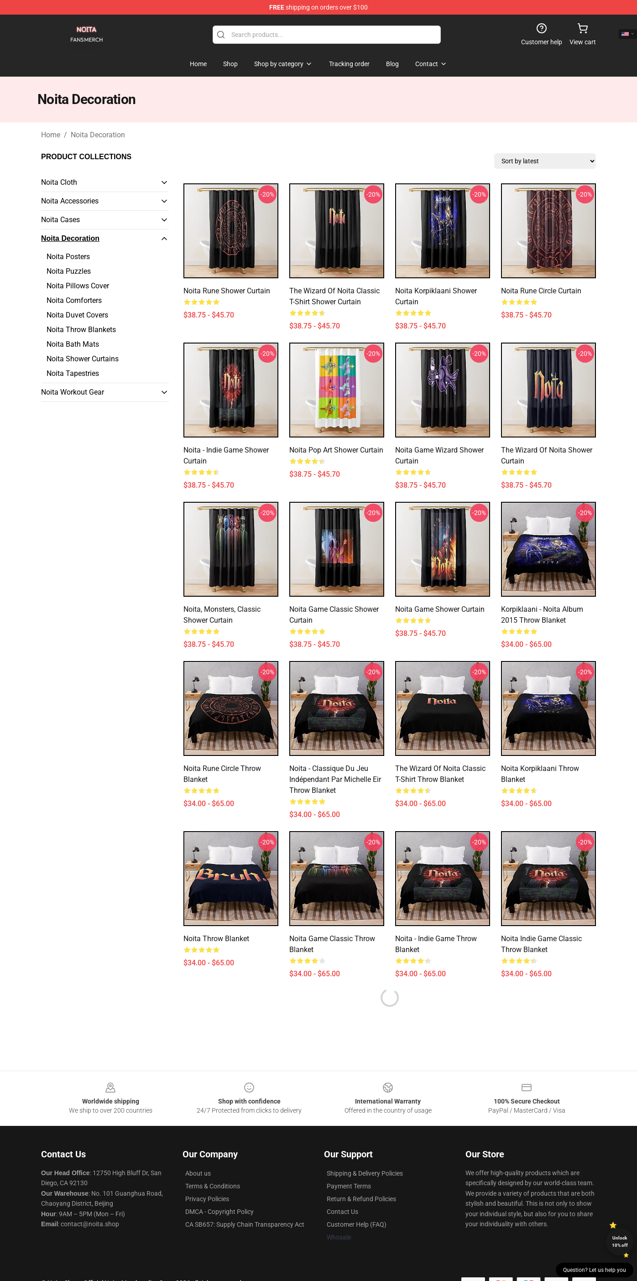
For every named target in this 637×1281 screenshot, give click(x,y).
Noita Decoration (98, 134)
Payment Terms (349, 1186)
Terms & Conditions (212, 1186)
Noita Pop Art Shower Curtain (336, 450)
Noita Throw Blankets (81, 329)
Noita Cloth (59, 182)
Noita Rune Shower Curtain (226, 290)
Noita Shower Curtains (83, 358)
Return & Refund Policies (361, 1199)
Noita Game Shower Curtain (440, 609)
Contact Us (342, 1211)
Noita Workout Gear (72, 392)
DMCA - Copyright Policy (219, 1211)
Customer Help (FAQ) (356, 1224)
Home (50, 134)
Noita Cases (60, 219)
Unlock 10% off (620, 1241)
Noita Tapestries (73, 373)
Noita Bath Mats (73, 344)
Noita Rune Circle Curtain (541, 290)
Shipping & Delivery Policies (365, 1173)
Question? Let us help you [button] (594, 1270)
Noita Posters (68, 256)
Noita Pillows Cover (78, 285)
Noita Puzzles (69, 271)
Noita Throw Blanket (216, 938)
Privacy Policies (207, 1199)
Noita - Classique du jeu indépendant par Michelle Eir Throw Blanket (335, 779)
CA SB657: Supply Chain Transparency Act (244, 1224)
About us (198, 1173)
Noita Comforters (74, 300)
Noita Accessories (70, 201)
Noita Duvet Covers (77, 315)
